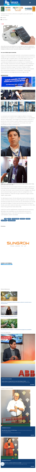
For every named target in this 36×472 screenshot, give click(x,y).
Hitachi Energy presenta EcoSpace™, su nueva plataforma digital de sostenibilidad (16, 329)
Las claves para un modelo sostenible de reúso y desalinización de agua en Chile (14, 112)
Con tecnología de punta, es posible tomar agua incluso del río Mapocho (12, 100)
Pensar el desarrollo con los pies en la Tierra (9, 316)
